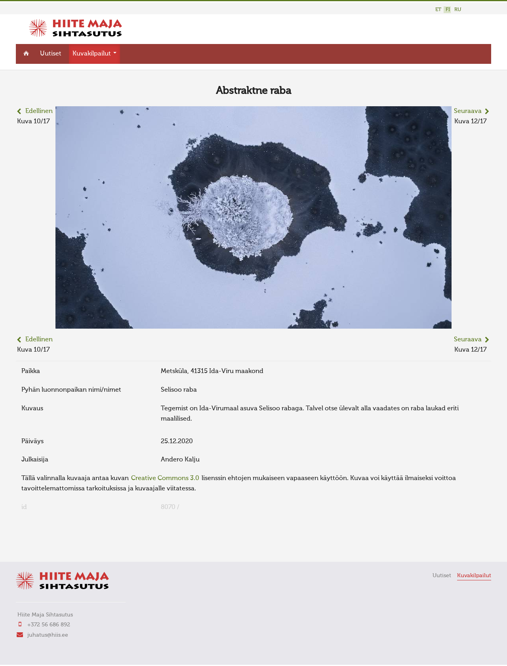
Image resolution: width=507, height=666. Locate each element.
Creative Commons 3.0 (165, 478)
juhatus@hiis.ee (47, 635)
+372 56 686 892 (48, 625)
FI (448, 9)
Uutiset (50, 54)
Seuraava (468, 111)
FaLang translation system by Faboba (44, 544)
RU (457, 9)
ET (438, 9)
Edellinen (39, 111)
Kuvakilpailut (94, 54)
